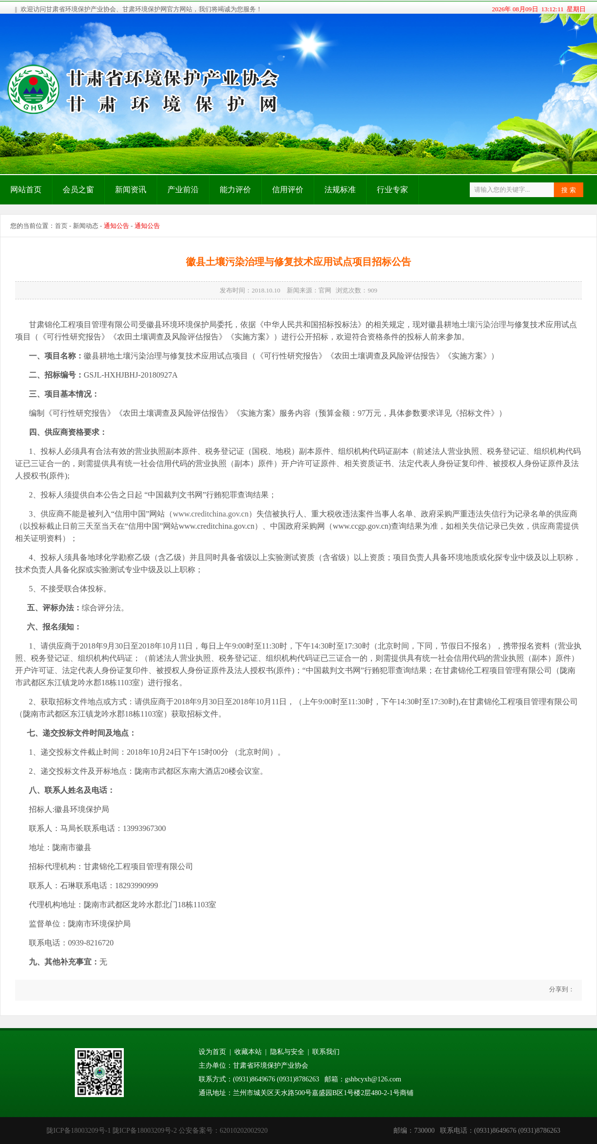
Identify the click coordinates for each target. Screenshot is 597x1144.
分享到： (561, 989)
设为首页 (212, 1051)
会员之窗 (78, 189)
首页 (61, 225)
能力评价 (235, 189)
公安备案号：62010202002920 (223, 1130)
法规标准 (340, 189)
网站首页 (26, 189)
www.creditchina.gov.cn (211, 514)
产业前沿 (183, 189)
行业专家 (392, 189)
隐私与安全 (287, 1051)
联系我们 (326, 1051)
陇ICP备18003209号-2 (145, 1130)
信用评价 (287, 189)
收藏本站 (248, 1051)
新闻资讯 (130, 189)
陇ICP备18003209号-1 (78, 1130)
